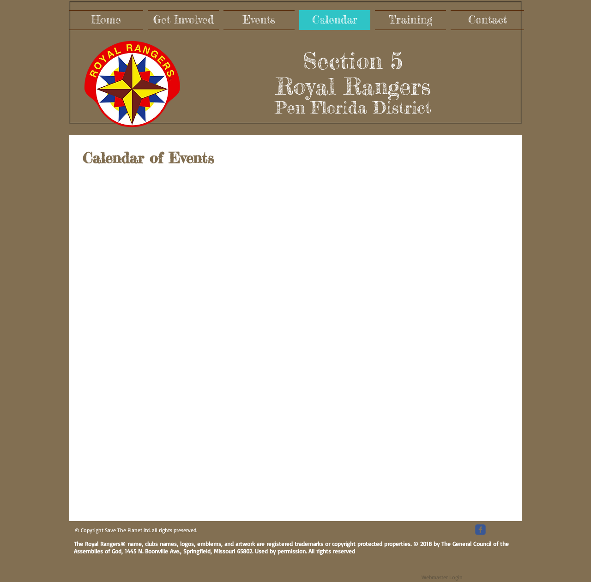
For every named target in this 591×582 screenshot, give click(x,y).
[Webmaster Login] (442, 577)
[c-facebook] (480, 529)
